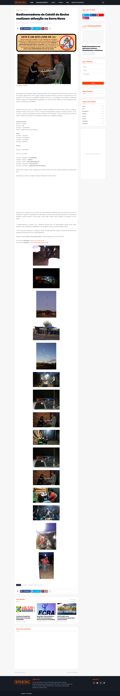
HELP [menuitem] (67, 2)
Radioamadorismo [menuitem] (42, 2)
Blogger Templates (26, 693)
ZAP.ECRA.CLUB (39, 240)
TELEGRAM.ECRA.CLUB (41, 242)
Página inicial (19, 10)
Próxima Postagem (72, 672)
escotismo (93, 124)
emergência (93, 111)
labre (93, 106)
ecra (93, 109)
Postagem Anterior (20, 672)
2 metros (25, 10)
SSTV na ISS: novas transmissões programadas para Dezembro (66, 617)
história (93, 114)
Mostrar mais (73, 599)
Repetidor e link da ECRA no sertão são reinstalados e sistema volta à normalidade (46, 617)
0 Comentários (48, 23)
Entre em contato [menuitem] (77, 2)
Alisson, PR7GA (22, 85)
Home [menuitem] (32, 2)
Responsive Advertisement (93, 154)
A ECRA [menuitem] (60, 2)
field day (36, 585)
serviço (93, 119)
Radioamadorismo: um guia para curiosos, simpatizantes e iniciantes (92, 48)
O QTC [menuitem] (53, 2)
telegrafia (93, 121)
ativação (30, 585)
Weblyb (43, 693)
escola (93, 116)
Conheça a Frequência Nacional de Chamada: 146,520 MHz (23, 617)
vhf (41, 585)
